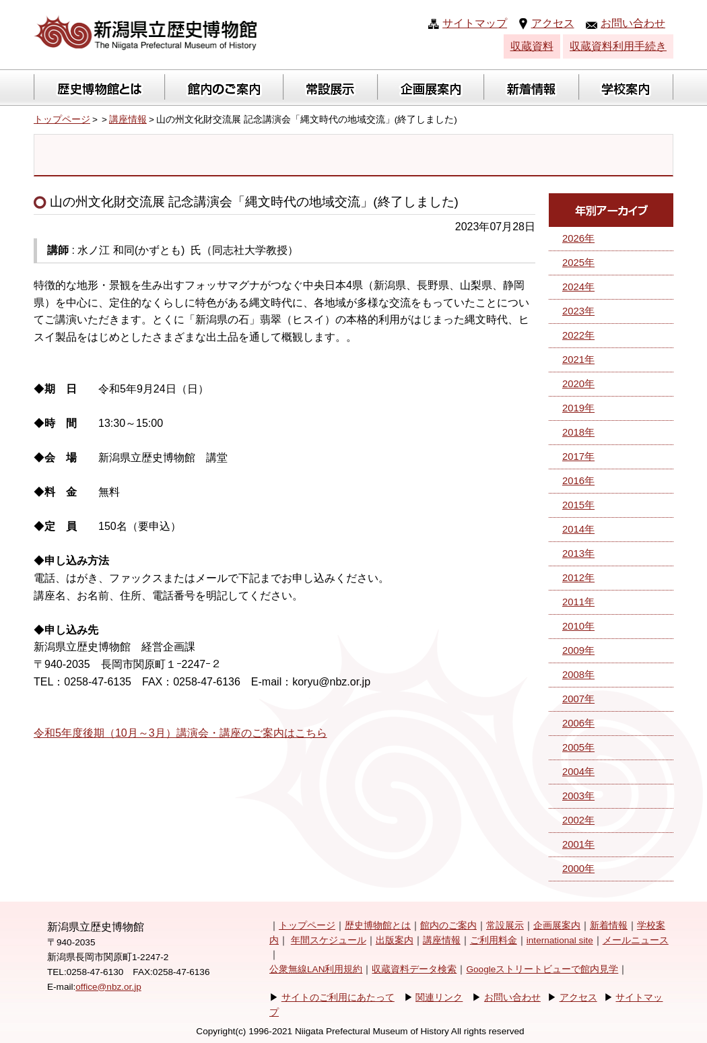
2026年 (578, 238)
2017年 (578, 456)
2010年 (578, 626)
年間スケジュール (328, 940)
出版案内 (394, 940)
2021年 (578, 359)
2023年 (578, 311)
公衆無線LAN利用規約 (315, 969)
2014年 (578, 529)
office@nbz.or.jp (108, 987)
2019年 (578, 408)
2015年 (578, 505)
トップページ (62, 119)
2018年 (578, 432)
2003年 (578, 795)
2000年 (578, 868)
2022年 (578, 335)
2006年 (578, 723)
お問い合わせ (633, 23)
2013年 (578, 553)
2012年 (578, 577)
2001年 (578, 844)
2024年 (578, 286)
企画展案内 (556, 925)
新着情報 (609, 925)
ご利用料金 (493, 940)
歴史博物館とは (378, 925)
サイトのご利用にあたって (338, 997)
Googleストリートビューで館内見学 (542, 969)
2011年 (578, 602)
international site (560, 940)
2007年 (578, 699)
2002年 (578, 820)
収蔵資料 (531, 46)
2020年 (578, 383)
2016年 (578, 480)
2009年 (578, 650)
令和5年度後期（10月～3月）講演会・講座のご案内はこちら (180, 733)
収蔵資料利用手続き (618, 46)
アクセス (552, 23)
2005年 (578, 747)
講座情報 (128, 119)
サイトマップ (474, 23)
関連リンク (439, 997)
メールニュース (636, 940)
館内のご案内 (448, 925)
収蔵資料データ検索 (414, 969)
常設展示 (505, 925)
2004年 (578, 771)
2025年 (578, 262)
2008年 (578, 674)
